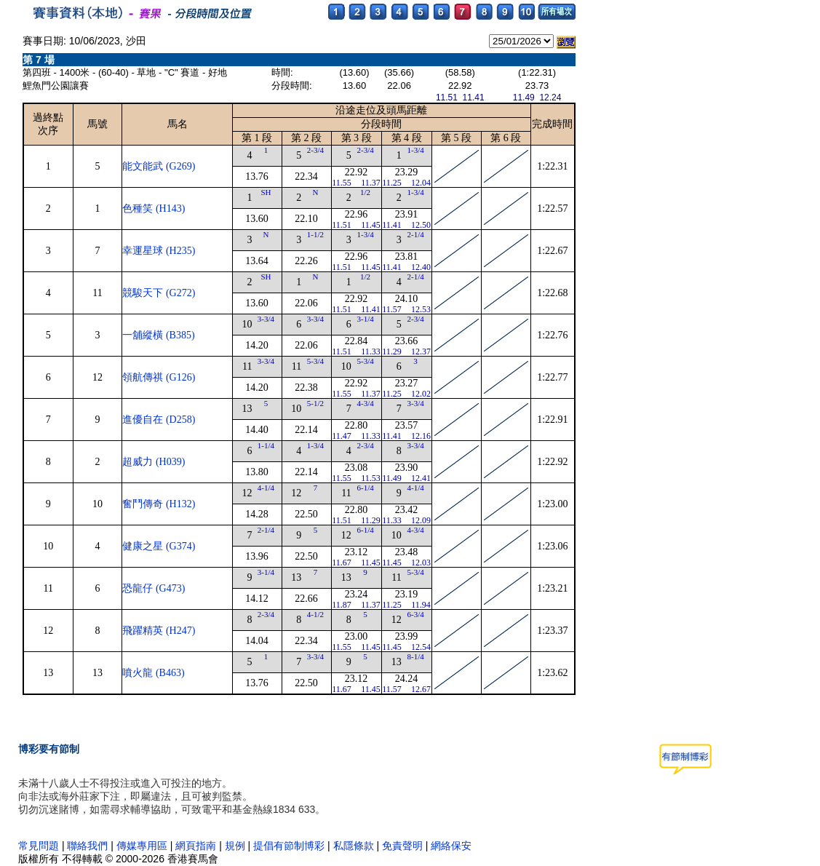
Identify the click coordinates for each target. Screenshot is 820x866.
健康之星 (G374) (158, 546)
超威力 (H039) (153, 461)
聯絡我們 (87, 845)
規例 (235, 845)
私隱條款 (353, 845)
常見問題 (38, 845)
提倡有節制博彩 (289, 845)
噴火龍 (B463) (153, 672)
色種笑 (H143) (153, 208)
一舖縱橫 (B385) (158, 335)
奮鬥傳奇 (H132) (158, 503)
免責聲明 (402, 845)
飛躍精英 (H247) (158, 630)
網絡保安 (451, 845)
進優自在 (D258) (158, 419)
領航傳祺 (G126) (158, 377)
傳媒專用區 (143, 845)
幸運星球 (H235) (158, 250)
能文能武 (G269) (158, 166)
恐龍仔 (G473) (153, 588)
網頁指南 (195, 845)
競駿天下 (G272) (158, 292)
